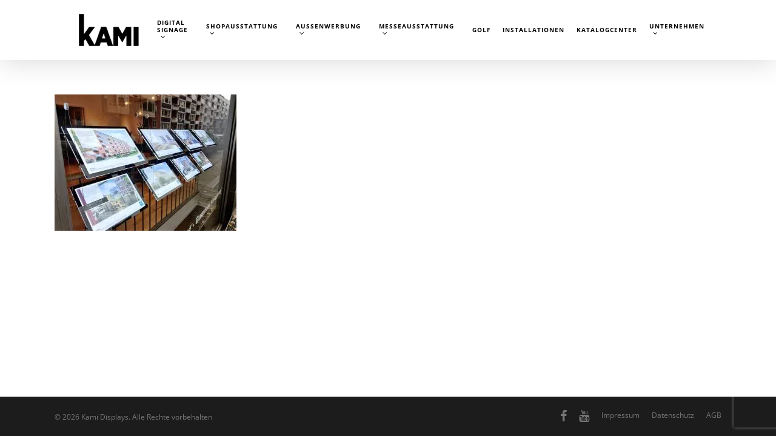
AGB (713, 415)
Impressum (620, 415)
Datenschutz (673, 415)
